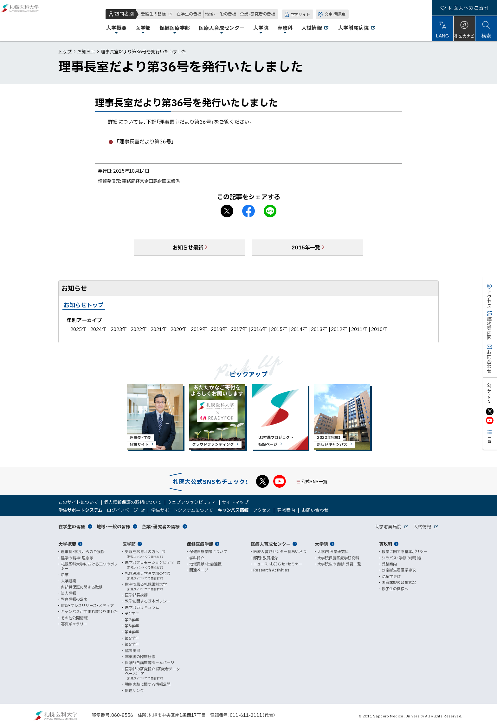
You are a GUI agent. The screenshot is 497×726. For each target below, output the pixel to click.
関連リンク (134, 690)
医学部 (129, 544)
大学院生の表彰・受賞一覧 (339, 564)
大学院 (321, 544)
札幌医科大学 (25, 20)
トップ (65, 51)
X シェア (227, 211)
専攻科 (385, 544)
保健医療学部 (200, 544)
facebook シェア (248, 211)
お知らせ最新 (188, 247)
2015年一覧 (306, 247)
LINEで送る (270, 211)
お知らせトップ (84, 304)
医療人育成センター (271, 544)
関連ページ (198, 570)
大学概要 (67, 544)
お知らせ (86, 51)
